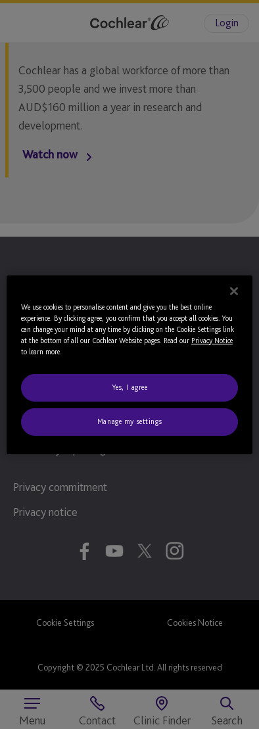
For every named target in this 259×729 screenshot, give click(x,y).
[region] (129, 364)
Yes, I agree (130, 387)
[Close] (234, 290)
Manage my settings (129, 421)
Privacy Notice (212, 340)
